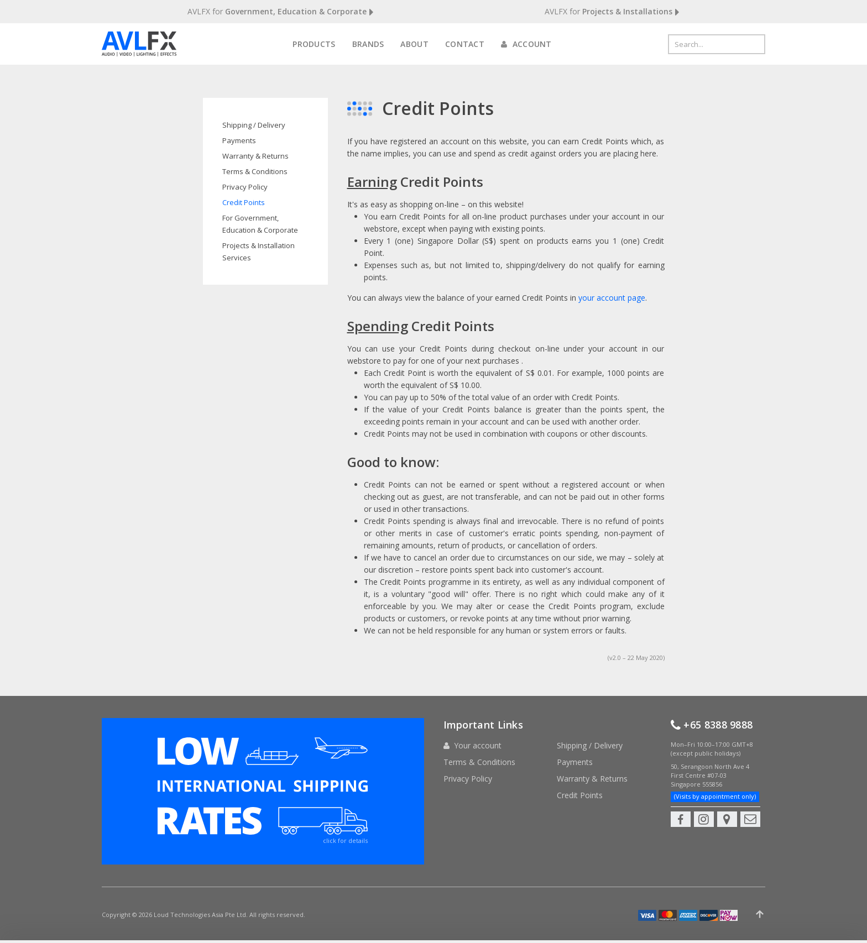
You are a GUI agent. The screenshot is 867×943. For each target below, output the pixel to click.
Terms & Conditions (255, 171)
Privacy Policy (245, 187)
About (414, 44)
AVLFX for (280, 12)
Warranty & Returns (255, 156)
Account (526, 44)
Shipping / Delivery (253, 125)
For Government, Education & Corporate (260, 224)
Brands (368, 44)
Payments (239, 140)
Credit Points (243, 202)
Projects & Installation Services (258, 251)
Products (314, 44)
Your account (478, 745)
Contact (464, 44)
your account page (611, 297)
